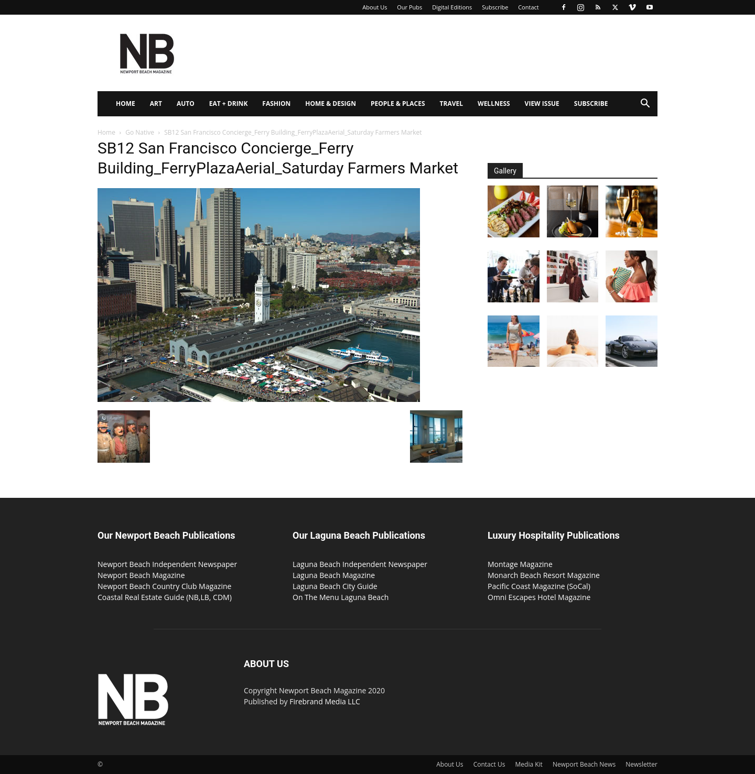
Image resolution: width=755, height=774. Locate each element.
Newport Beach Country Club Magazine (164, 586)
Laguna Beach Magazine (334, 575)
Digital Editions (452, 7)
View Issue (542, 103)
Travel (451, 103)
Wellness (494, 103)
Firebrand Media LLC (324, 701)
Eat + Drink (228, 103)
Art (156, 103)
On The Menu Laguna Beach (341, 597)
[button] (644, 105)
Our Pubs (409, 7)
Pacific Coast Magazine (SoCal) (539, 586)
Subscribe (495, 7)
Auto (186, 103)
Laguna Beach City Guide (335, 586)
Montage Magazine (520, 564)
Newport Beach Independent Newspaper (167, 564)
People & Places (398, 103)
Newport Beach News (584, 764)
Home (125, 103)
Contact (528, 7)
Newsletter (641, 764)
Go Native (139, 132)
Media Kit (529, 764)
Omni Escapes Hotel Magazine (539, 597)
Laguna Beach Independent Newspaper (360, 564)
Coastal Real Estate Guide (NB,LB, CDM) (165, 597)
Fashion (276, 103)
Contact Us (489, 764)
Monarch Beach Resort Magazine (544, 575)
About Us (374, 7)
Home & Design (330, 103)
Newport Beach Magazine (141, 575)
